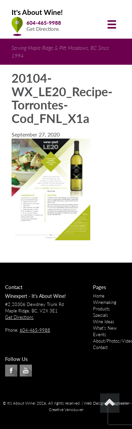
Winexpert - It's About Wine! (35, 296)
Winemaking (104, 302)
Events (99, 334)
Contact (100, 347)
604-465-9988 (43, 23)
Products (101, 308)
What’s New (105, 328)
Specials (100, 315)
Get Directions (42, 29)
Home (99, 296)
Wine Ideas (103, 321)
